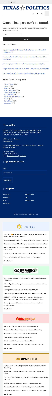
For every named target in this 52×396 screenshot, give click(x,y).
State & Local (8, 101)
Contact (5, 200)
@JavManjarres (8, 141)
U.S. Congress (8, 95)
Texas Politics (8, 84)
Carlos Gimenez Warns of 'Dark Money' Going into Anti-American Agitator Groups (26, 244)
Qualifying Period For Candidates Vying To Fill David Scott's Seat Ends (22, 383)
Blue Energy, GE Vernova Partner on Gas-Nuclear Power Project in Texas (23, 344)
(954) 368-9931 (12, 154)
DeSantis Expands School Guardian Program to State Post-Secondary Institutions (26, 240)
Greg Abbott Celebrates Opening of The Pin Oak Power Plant (20, 333)
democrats (7, 103)
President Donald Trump (12, 97)
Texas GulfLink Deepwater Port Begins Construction (18, 337)
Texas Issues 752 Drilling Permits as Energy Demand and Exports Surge (23, 330)
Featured (7, 88)
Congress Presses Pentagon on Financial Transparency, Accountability (26, 69)
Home (4, 2)
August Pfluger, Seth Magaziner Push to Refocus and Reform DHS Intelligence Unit (24, 51)
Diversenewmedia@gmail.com (16, 156)
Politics (6, 99)
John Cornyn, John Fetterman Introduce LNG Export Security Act (23, 64)
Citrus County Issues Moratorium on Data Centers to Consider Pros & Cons (24, 253)
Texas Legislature (10, 92)
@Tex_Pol (11, 152)
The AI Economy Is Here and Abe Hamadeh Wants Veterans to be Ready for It (25, 293)
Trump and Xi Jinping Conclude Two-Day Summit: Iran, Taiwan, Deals (22, 257)
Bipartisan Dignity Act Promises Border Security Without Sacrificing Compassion (24, 58)
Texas (6, 86)
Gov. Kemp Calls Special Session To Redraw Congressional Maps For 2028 (24, 387)
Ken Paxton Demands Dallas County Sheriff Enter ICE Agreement (24, 73)
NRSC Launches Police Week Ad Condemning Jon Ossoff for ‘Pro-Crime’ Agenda (25, 390)
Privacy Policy (11, 2)
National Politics (9, 90)
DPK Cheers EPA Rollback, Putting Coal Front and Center (19, 341)
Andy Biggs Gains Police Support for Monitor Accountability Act (21, 290)
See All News (8, 261)
